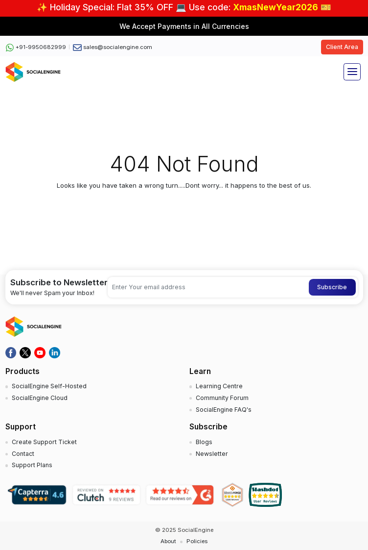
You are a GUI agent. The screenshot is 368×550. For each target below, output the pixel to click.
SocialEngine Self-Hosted (49, 386)
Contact (23, 453)
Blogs (204, 442)
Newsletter (212, 453)
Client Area (342, 46)
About (168, 541)
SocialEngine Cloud (40, 397)
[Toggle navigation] (352, 71)
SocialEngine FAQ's (224, 409)
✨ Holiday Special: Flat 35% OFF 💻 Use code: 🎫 (184, 7)
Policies (196, 541)
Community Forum (222, 397)
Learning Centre (219, 386)
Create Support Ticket (44, 442)
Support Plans (32, 465)
